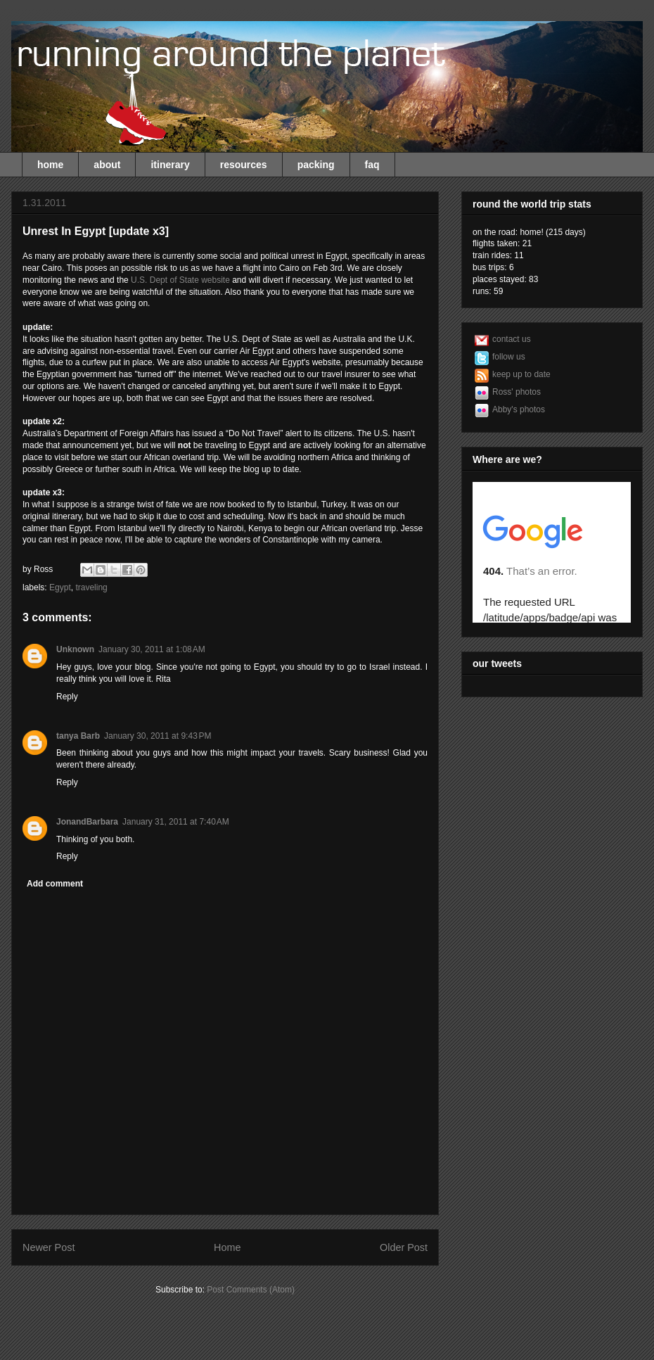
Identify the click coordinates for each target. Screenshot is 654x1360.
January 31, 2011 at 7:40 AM (175, 822)
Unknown (75, 649)
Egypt (60, 587)
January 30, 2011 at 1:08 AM (151, 649)
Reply (67, 696)
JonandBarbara (87, 822)
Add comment (55, 884)
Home (227, 1247)
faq (372, 164)
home (50, 164)
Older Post (404, 1247)
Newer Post (49, 1247)
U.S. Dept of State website (180, 280)
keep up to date (521, 374)
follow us (508, 357)
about (107, 164)
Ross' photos (516, 392)
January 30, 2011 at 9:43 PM (157, 736)
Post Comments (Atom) (251, 1290)
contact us (511, 339)
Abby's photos (518, 409)
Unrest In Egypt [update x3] (96, 231)
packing (316, 164)
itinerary (169, 164)
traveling (91, 587)
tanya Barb (78, 736)
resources (243, 164)
